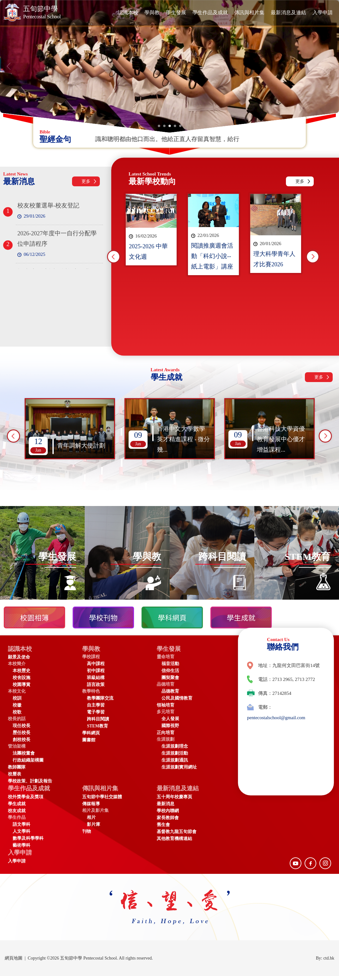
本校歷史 (21, 670)
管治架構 (17, 746)
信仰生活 (170, 670)
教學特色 (91, 691)
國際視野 (170, 725)
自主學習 (96, 705)
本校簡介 (17, 663)
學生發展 (176, 12)
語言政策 (96, 684)
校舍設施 (21, 677)
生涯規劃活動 (174, 753)
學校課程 (91, 656)
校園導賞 (21, 684)
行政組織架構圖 (28, 760)
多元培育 (165, 711)
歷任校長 (21, 732)
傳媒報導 (91, 803)
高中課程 (96, 663)
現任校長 (21, 725)
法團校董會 (24, 753)
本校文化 (17, 691)
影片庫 (93, 824)
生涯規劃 (165, 739)
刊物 (86, 831)
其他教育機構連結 (174, 838)
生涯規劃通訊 (174, 760)
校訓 (17, 698)
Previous (113, 256)
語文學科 (21, 824)
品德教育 (170, 691)
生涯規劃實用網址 (179, 767)
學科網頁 (91, 733)
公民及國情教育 (176, 698)
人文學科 (21, 831)
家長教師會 (168, 817)
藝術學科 (21, 845)
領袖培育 (165, 705)
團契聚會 (170, 677)
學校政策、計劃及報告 (30, 781)
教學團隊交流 (100, 698)
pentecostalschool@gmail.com (276, 717)
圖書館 (88, 740)
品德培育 (165, 684)
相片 (91, 817)
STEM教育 (97, 726)
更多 (86, 181)
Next (312, 256)
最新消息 (165, 803)
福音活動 (170, 663)
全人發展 (170, 718)
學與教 (152, 12)
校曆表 (14, 774)
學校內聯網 (168, 810)
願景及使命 (19, 657)
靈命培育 (165, 656)
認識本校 (128, 12)
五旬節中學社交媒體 (102, 796)
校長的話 (17, 718)
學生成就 (17, 803)
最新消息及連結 (288, 12)
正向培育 (165, 732)
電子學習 (96, 712)
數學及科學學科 (28, 838)
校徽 (17, 705)
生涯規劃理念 (174, 746)
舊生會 (163, 824)
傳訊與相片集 (249, 12)
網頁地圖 (13, 958)
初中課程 (96, 670)
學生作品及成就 (210, 12)
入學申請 (322, 12)
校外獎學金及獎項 (25, 796)
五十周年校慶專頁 (174, 796)
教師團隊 (17, 767)
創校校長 (21, 739)
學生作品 (17, 817)
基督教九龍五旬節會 (177, 831)
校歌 (17, 712)
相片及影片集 (95, 810)
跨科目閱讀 (98, 719)
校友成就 (17, 810)
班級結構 (96, 677)
